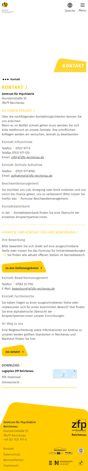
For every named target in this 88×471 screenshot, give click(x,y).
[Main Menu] (82, 5)
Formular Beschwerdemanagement (44, 199)
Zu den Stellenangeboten (21, 268)
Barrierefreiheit (13, 460)
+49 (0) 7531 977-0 (15, 439)
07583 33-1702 (24, 284)
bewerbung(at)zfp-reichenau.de (33, 289)
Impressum (11, 465)
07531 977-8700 (25, 171)
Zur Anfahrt (12, 352)
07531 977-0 (23, 148)
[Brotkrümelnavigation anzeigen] (5, 79)
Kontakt (8, 449)
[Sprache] (70, 10)
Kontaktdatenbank (26, 213)
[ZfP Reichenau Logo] (8, 7)
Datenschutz (11, 454)
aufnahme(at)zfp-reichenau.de (31, 176)
